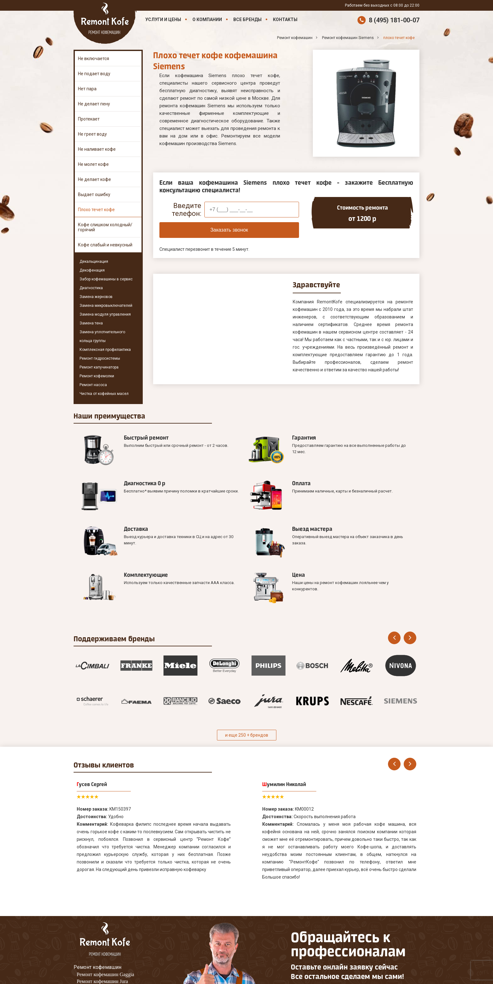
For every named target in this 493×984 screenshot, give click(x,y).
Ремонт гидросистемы (100, 358)
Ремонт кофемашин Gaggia (105, 884)
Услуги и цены (163, 19)
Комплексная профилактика (105, 349)
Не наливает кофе (97, 149)
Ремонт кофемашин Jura (102, 891)
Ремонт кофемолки (97, 376)
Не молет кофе (93, 164)
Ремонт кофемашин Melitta (105, 898)
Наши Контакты (92, 929)
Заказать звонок (229, 230)
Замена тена (91, 323)
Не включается (93, 58)
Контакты (285, 19)
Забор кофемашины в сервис (106, 279)
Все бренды (247, 19)
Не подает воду (94, 73)
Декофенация (92, 270)
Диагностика (91, 288)
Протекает (89, 118)
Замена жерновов (96, 297)
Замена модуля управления (105, 314)
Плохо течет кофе (96, 209)
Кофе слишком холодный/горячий (105, 227)
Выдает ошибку (94, 194)
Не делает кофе (94, 179)
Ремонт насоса (93, 385)
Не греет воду (92, 134)
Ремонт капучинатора (99, 367)
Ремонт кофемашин (97, 877)
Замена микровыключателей (106, 305)
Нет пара (87, 88)
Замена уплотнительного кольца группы (102, 336)
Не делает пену (94, 103)
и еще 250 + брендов (246, 645)
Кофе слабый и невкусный (105, 244)
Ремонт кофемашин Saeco (104, 905)
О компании (207, 19)
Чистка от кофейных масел (104, 393)
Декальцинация (94, 261)
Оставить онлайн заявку (322, 921)
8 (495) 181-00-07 (394, 20)
